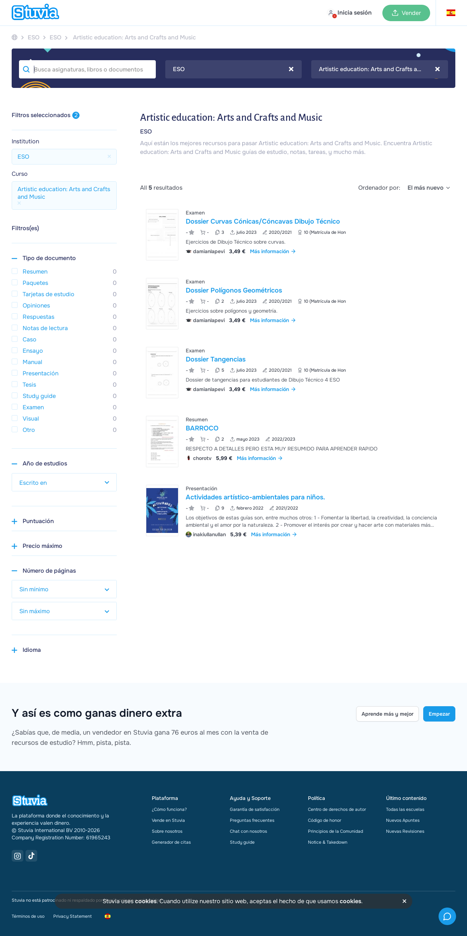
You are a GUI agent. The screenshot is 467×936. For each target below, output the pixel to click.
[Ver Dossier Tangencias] (297, 372)
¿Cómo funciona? (169, 809)
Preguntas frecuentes (252, 820)
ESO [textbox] (233, 69)
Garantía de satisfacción (254, 809)
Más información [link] (273, 251)
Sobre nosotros (167, 831)
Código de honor (324, 820)
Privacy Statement (72, 916)
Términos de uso (28, 916)
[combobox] (233, 69)
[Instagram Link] (17, 856)
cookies (146, 901)
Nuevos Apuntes (403, 820)
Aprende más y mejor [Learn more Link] (387, 714)
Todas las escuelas (405, 809)
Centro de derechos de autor (337, 809)
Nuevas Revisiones (405, 831)
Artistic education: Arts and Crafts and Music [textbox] (379, 69)
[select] (429, 187)
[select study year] (64, 482)
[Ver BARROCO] (297, 441)
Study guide (242, 842)
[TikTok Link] (31, 856)
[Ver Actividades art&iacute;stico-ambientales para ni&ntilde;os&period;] (297, 510)
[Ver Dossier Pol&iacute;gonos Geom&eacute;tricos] (297, 303)
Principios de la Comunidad (335, 831)
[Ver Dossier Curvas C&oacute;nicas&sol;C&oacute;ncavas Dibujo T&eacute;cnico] (297, 234)
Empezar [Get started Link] (439, 714)
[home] (35, 13)
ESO (146, 131)
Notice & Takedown (327, 842)
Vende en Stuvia (168, 820)
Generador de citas (171, 842)
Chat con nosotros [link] (248, 831)
